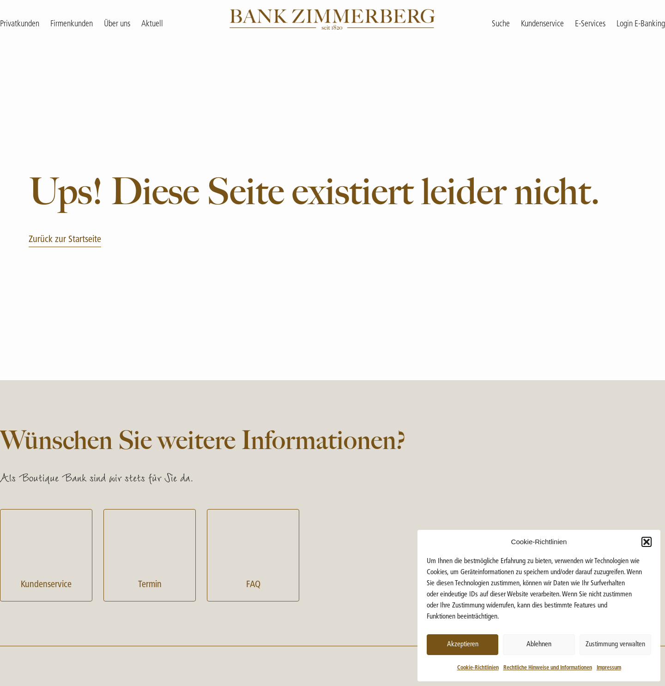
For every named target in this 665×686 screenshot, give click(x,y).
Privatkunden (19, 24)
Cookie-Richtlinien (478, 668)
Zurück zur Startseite (65, 239)
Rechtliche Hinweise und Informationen (547, 668)
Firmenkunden (71, 24)
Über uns (117, 24)
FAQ (253, 554)
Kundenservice (46, 554)
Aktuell (152, 24)
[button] (646, 541)
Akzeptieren (462, 644)
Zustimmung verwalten (615, 644)
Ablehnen (538, 644)
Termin (149, 554)
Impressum (609, 668)
